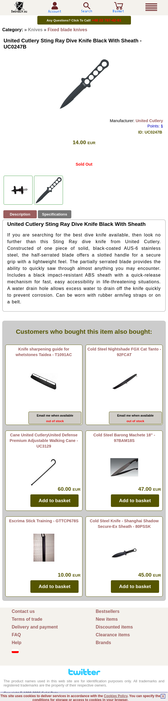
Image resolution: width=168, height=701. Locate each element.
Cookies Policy (115, 696)
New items (107, 619)
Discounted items (114, 627)
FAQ (16, 634)
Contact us (23, 611)
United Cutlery (149, 121)
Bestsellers (108, 611)
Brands (103, 642)
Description (20, 214)
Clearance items (113, 634)
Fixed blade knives (67, 29)
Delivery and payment (35, 627)
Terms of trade (27, 619)
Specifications (54, 214)
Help (16, 642)
